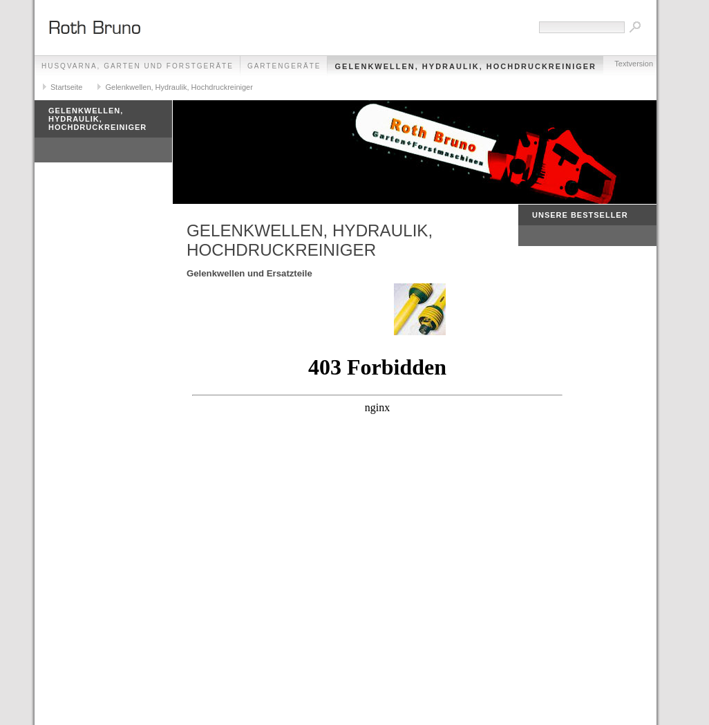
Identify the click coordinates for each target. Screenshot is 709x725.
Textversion (633, 63)
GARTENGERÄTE (284, 66)
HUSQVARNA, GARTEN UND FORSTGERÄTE (137, 66)
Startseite (66, 87)
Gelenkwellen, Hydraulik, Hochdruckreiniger (465, 66)
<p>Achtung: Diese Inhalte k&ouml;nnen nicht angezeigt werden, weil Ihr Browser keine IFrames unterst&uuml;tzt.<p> (377, 522)
